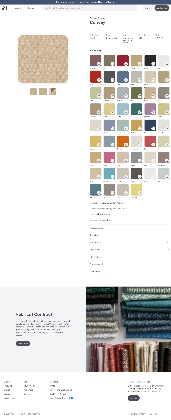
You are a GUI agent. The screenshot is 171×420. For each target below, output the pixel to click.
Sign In (148, 8)
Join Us (134, 398)
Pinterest (143, 414)
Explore (111, 2)
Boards (7, 394)
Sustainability (29, 390)
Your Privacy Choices (61, 398)
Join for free (161, 8)
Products (17, 8)
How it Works (29, 386)
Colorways (96, 50)
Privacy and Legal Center (61, 390)
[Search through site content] (91, 8)
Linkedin (153, 414)
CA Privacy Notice (58, 394)
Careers (27, 394)
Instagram (132, 414)
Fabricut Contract (97, 18)
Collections (9, 398)
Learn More (23, 343)
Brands (31, 8)
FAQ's (52, 386)
